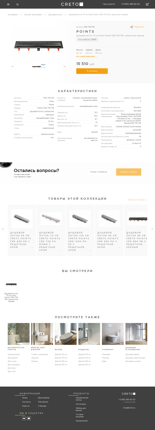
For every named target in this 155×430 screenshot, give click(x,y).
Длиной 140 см (84, 361)
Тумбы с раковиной (39, 354)
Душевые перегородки (135, 358)
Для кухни (12, 361)
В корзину (92, 71)
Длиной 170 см (61, 358)
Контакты (26, 402)
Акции (24, 398)
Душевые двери (132, 354)
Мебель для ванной (81, 409)
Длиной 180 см (61, 361)
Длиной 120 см (84, 358)
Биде (104, 361)
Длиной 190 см (61, 364)
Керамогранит (14, 354)
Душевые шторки (133, 361)
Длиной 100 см (84, 354)
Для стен (12, 371)
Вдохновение (43, 398)
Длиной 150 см (61, 354)
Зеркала (34, 358)
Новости (26, 406)
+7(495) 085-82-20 (127, 399)
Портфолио (43, 402)
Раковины (106, 354)
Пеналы (34, 361)
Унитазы (105, 358)
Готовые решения (80, 416)
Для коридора (14, 364)
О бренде (42, 406)
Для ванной (12, 358)
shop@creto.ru (129, 408)
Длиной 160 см (84, 364)
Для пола (12, 368)
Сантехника (81, 404)
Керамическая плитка (82, 399)
